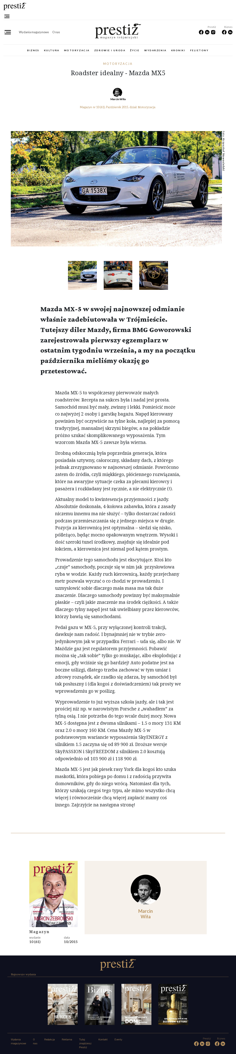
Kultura (51, 50)
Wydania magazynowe (34, 32)
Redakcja (49, 1039)
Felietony (199, 50)
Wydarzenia (155, 50)
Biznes (33, 50)
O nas (56, 32)
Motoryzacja (77, 50)
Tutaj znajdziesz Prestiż (85, 1043)
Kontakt (103, 1039)
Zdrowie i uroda (109, 50)
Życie (135, 50)
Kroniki (178, 50)
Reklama (67, 1039)
